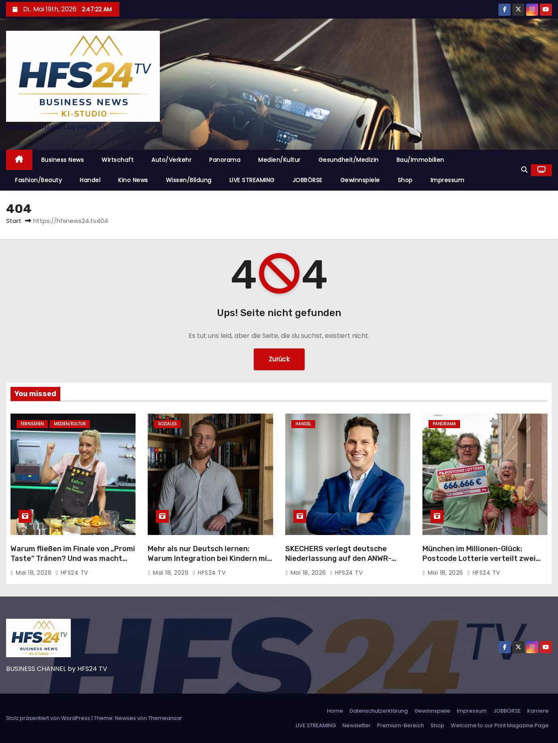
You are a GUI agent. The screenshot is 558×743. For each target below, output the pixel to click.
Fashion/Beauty (38, 180)
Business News (62, 160)
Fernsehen (32, 424)
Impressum (448, 180)
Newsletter (356, 725)
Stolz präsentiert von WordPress (48, 718)
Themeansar (165, 718)
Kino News (133, 180)
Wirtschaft (118, 160)
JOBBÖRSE (307, 180)
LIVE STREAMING (252, 180)
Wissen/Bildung (189, 180)
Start (13, 221)
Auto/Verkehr (171, 160)
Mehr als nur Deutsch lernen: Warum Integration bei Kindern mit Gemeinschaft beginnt (209, 558)
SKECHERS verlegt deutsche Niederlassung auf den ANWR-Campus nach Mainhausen (338, 558)
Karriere (538, 711)
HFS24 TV (71, 573)
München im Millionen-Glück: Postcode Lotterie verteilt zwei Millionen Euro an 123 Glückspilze (480, 558)
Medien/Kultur (279, 160)
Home (335, 711)
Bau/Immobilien (420, 160)
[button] (524, 169)
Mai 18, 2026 (34, 573)
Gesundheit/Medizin (348, 160)
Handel (90, 180)
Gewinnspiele (360, 180)
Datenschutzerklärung (379, 711)
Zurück (279, 359)
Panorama (224, 160)
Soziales (167, 424)
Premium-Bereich (400, 725)
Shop (405, 180)
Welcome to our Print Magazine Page (500, 725)
